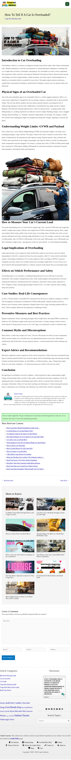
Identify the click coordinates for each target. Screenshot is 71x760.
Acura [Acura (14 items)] (2, 703)
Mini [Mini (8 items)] (24, 712)
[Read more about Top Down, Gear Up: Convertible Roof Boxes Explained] (51, 546)
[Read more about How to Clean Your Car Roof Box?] (20, 525)
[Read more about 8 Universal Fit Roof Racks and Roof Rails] (51, 567)
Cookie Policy (14, 739)
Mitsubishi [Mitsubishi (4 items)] (29, 711)
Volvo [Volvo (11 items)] (12, 720)
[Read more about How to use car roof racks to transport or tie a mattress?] (20, 546)
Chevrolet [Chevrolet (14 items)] (26, 703)
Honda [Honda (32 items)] (13, 707)
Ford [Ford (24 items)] (7, 707)
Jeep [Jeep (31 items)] (19, 707)
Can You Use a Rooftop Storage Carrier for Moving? (51, 514)
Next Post (64, 481)
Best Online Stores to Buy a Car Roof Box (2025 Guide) (19, 598)
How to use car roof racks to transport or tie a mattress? (20, 556)
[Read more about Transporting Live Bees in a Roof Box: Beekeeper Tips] (51, 525)
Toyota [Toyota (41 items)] (25, 715)
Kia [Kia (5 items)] (23, 708)
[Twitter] (49, 709)
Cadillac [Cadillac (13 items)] (18, 703)
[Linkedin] (51, 709)
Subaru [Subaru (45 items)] (18, 715)
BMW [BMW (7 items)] (12, 703)
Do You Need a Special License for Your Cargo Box (20, 577)
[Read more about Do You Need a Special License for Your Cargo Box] (20, 567)
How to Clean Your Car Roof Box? (18, 534)
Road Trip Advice (5, 691)
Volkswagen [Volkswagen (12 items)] (4, 720)
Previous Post (7, 481)
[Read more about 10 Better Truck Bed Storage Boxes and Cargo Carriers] (20, 504)
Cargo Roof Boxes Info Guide (9, 688)
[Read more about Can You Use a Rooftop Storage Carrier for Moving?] (51, 504)
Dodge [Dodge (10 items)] (2, 708)
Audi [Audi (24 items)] (7, 703)
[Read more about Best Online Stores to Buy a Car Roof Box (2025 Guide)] (20, 588)
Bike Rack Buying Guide (8, 676)
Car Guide (3, 682)
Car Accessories (5, 679)
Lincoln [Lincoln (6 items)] (7, 712)
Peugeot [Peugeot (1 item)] (7, 716)
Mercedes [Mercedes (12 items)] (18, 712)
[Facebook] (46, 709)
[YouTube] (54, 709)
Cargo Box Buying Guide (13, 19)
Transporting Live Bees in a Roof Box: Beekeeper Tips (50, 535)
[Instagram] (57, 709)
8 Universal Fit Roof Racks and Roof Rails (50, 577)
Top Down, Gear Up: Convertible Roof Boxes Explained (50, 556)
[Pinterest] (59, 709)
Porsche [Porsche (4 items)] (11, 716)
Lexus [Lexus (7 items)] (2, 712)
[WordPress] (62, 709)
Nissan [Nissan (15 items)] (3, 716)
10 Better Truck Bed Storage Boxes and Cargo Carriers (20, 514)
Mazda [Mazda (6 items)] (12, 712)
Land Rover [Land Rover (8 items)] (28, 708)
